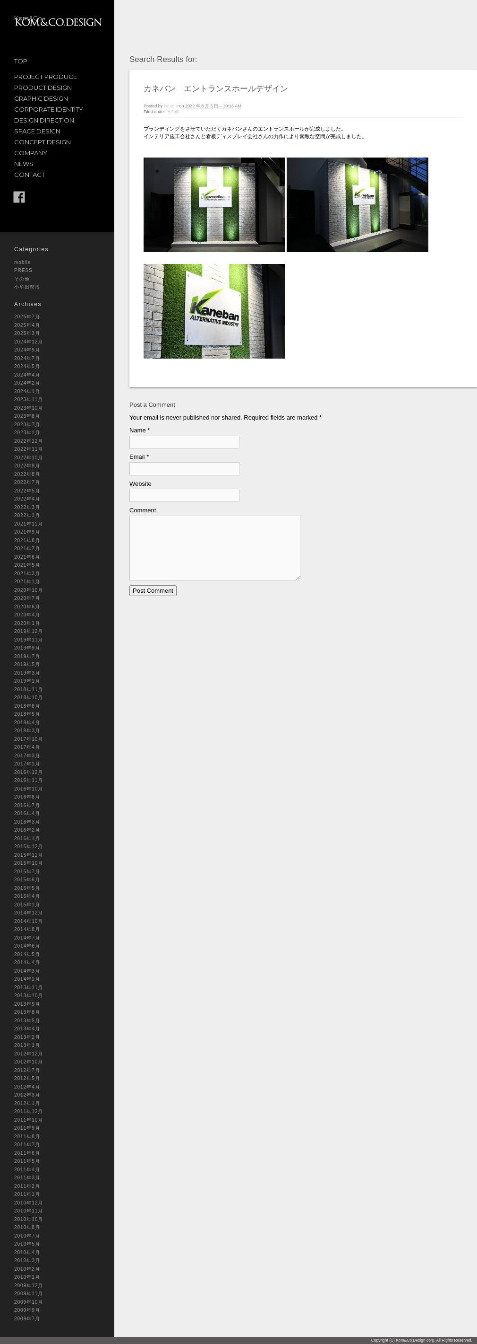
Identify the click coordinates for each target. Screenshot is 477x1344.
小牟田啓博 (27, 287)
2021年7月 (27, 548)
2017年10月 (28, 739)
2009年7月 (27, 1318)
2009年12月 (28, 1285)
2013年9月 (27, 1004)
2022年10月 (28, 457)
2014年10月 (28, 921)
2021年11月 (28, 524)
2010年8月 (27, 1227)
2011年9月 (27, 1128)
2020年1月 (27, 623)
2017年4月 (27, 747)
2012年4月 (27, 1086)
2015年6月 (27, 879)
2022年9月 (27, 465)
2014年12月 (28, 912)
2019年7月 (27, 656)
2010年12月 (28, 1202)
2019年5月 (27, 664)
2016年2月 (27, 830)
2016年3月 (27, 822)
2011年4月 (27, 1169)
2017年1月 (27, 763)
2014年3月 (27, 971)
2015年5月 (27, 888)
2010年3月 (27, 1260)
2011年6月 (27, 1153)
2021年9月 (27, 532)
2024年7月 (27, 358)
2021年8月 (27, 540)
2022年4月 (27, 498)
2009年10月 (28, 1302)
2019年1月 (27, 681)
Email (137, 456)
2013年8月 (27, 1012)
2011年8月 (27, 1136)
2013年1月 (27, 1045)
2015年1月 (27, 904)
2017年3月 (27, 755)
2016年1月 (27, 838)
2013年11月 (28, 987)
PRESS (23, 270)
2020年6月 (27, 606)
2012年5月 (27, 1078)
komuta (171, 106)
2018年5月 (27, 714)
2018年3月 (27, 730)
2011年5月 (27, 1161)
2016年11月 (28, 780)
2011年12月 (28, 1111)
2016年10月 (28, 788)
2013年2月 (27, 1037)
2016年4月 (27, 813)
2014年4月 (27, 962)
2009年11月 (28, 1293)
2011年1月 (27, 1194)
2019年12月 (28, 631)
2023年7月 (27, 424)
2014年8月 (27, 929)
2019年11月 (28, 639)
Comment (142, 510)
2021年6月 (27, 557)
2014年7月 (27, 937)
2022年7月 (27, 482)
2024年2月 (27, 383)
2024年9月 (27, 349)
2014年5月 (27, 954)
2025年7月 (27, 316)
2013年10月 (28, 995)
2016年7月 (27, 805)
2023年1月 (27, 432)
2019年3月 (27, 673)
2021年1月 (27, 581)
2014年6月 (27, 946)
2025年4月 (27, 325)
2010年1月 (27, 1277)
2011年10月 (28, 1120)
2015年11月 (28, 855)
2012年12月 (28, 1053)
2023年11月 (28, 399)
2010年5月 (27, 1244)
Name (137, 430)
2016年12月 (28, 772)
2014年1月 (27, 979)
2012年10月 (28, 1061)
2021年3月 (27, 573)
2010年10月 (28, 1219)
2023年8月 (27, 416)
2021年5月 (27, 565)
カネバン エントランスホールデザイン (216, 88)
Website (140, 483)
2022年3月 (27, 507)
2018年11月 (28, 689)
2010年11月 (28, 1210)
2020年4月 (27, 614)
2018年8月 (27, 706)
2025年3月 (27, 333)
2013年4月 (27, 1028)
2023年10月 (28, 408)
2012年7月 (27, 1070)
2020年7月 (27, 598)
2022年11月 (28, 449)
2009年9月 (27, 1310)
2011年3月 (27, 1177)
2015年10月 (28, 863)
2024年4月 (27, 375)
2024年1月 (27, 391)
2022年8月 (27, 474)
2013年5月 (27, 1020)
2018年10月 (28, 697)
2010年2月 (27, 1269)
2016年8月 (27, 796)
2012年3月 (27, 1095)
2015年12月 (28, 846)
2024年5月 (27, 366)
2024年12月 (28, 341)
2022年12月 (28, 441)
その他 (22, 278)
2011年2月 (27, 1186)
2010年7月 (27, 1236)
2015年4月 (27, 896)
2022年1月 (27, 515)
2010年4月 (27, 1252)
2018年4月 (27, 722)
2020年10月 (28, 590)
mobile (22, 262)
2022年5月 (27, 490)
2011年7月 (27, 1144)
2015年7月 (27, 871)
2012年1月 (27, 1103)
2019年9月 (27, 647)
